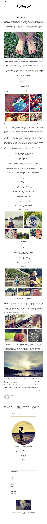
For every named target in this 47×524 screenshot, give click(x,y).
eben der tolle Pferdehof (24, 87)
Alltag (12, 467)
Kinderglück (13, 473)
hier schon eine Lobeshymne (19, 512)
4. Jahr (12, 479)
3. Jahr (12, 477)
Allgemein (12, 466)
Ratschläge (12, 484)
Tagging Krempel (13, 491)
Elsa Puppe (23, 80)
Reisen (12, 486)
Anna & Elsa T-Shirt (23, 78)
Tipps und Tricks (13, 493)
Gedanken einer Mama (14, 471)
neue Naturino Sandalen (24, 81)
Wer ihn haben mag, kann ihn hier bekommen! (23, 514)
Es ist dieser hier (36, 71)
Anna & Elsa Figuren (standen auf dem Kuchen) (23, 77)
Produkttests (13, 482)
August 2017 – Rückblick (8, 406)
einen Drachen (23, 82)
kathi (12, 395)
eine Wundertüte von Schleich (23, 85)
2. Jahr (12, 475)
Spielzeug (12, 489)
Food (11, 469)
